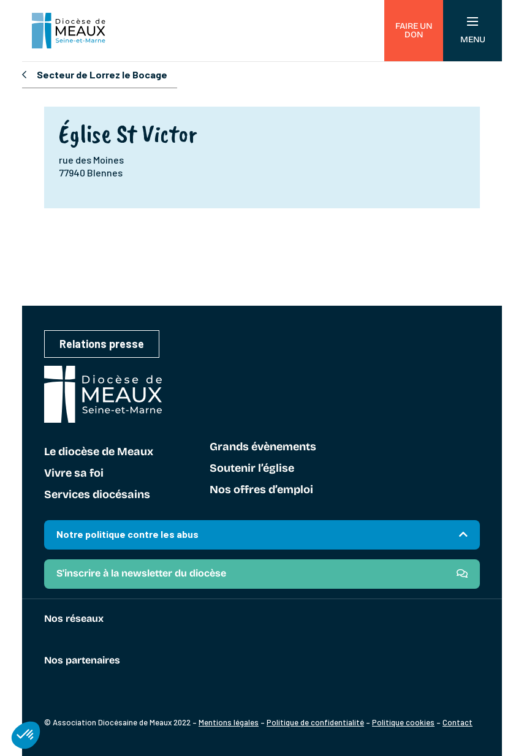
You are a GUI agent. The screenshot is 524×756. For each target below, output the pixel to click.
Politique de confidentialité (315, 722)
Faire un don (413, 30)
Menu (472, 31)
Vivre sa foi (74, 473)
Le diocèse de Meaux (98, 452)
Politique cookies (403, 722)
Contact (457, 722)
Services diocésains (97, 495)
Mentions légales (229, 722)
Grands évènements (263, 447)
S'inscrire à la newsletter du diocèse (141, 573)
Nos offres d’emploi (261, 490)
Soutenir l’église (252, 469)
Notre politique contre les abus (127, 534)
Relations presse (101, 343)
